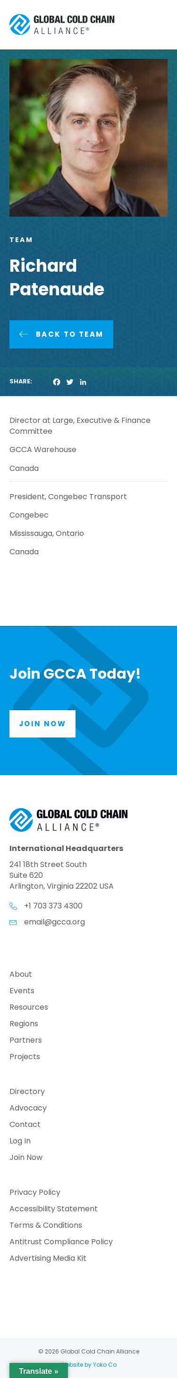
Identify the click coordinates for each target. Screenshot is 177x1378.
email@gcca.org (54, 921)
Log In (20, 1141)
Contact (25, 1125)
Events (21, 991)
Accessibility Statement (53, 1209)
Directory (27, 1092)
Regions (23, 1024)
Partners (25, 1041)
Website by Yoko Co (88, 1365)
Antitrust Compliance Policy (61, 1242)
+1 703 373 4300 (53, 905)
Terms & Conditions (45, 1226)
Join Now (25, 1158)
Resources (28, 1008)
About (20, 975)
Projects (24, 1057)
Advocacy (28, 1108)
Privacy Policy (34, 1193)
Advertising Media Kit (47, 1259)
